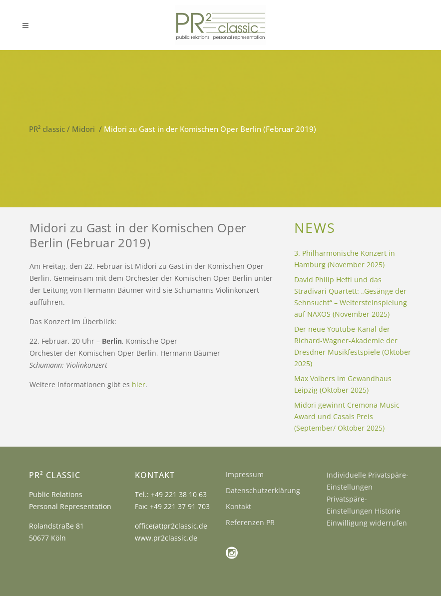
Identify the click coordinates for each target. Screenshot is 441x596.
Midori (83, 129)
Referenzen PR (250, 522)
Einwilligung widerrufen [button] (367, 523)
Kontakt (238, 506)
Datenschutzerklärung (263, 490)
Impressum (245, 474)
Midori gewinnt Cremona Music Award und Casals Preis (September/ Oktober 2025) (347, 416)
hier (138, 384)
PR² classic (47, 129)
